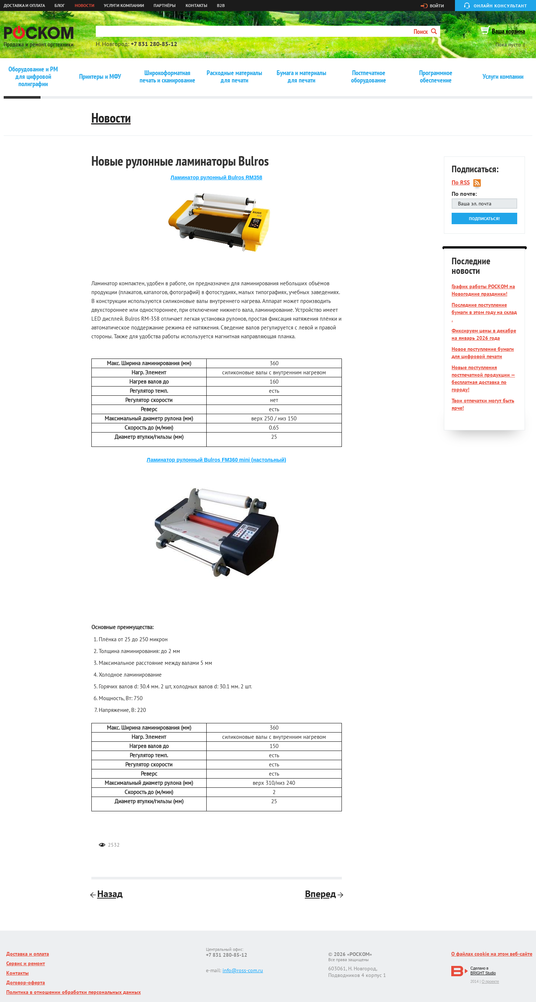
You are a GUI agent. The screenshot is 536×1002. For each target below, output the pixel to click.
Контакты (196, 5)
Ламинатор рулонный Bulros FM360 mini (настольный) (216, 460)
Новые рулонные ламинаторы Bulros (180, 160)
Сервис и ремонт (25, 963)
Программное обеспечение (435, 76)
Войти (437, 6)
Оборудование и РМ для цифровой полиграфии (33, 77)
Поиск (425, 31)
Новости (84, 5)
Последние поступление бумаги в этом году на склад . (484, 312)
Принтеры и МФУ (100, 76)
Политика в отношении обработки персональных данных (73, 992)
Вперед (323, 894)
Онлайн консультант (500, 5)
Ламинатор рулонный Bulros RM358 (216, 177)
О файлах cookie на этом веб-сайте (491, 953)
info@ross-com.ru (243, 970)
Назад (107, 894)
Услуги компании (124, 5)
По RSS (461, 182)
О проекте (490, 982)
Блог (60, 5)
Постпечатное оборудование (368, 76)
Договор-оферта (25, 982)
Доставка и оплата (24, 5)
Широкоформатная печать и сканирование (167, 76)
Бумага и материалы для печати (301, 76)
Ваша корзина (508, 31)
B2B (221, 5)
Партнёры (165, 5)
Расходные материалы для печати (234, 76)
